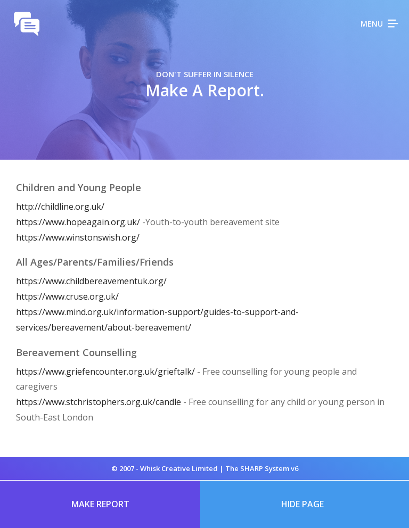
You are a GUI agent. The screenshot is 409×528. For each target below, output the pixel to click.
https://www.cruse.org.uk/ (67, 296)
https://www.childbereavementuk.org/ (91, 281)
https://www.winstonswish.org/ (78, 237)
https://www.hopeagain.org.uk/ (79, 222)
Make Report (100, 504)
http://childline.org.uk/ (60, 206)
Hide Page (302, 504)
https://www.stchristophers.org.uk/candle (98, 402)
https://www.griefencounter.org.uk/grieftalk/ (105, 371)
